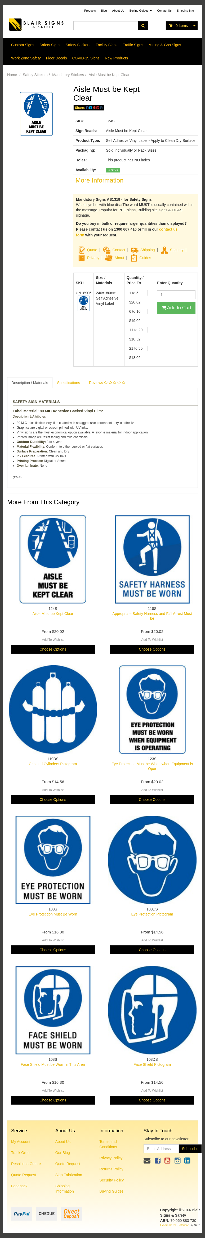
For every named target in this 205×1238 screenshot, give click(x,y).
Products (90, 10)
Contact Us (164, 10)
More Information (99, 180)
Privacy (93, 258)
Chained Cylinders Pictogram (53, 764)
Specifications (68, 383)
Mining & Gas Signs (165, 45)
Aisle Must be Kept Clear (109, 75)
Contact (118, 250)
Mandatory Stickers (68, 75)
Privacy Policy (110, 1158)
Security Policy (111, 1180)
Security (172, 250)
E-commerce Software (174, 1225)
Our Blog (62, 1153)
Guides (140, 258)
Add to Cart (176, 307)
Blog (104, 10)
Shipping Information (64, 1188)
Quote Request (23, 1175)
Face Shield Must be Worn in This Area (53, 1064)
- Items (178, 26)
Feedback (19, 1186)
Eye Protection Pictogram (152, 914)
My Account (20, 1141)
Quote (92, 250)
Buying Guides (141, 10)
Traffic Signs (133, 45)
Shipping (147, 250)
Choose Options (52, 649)
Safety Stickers (78, 45)
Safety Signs (49, 45)
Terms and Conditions (108, 1144)
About (119, 258)
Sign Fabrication (68, 1175)
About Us (118, 10)
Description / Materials (29, 383)
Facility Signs (106, 45)
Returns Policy (111, 1169)
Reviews (107, 383)
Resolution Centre (26, 1164)
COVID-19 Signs (85, 58)
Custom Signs (22, 45)
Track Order (21, 1153)
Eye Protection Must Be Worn (53, 914)
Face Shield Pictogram (152, 1064)
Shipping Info (185, 10)
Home (12, 75)
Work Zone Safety (26, 58)
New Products (116, 58)
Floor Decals (56, 58)
